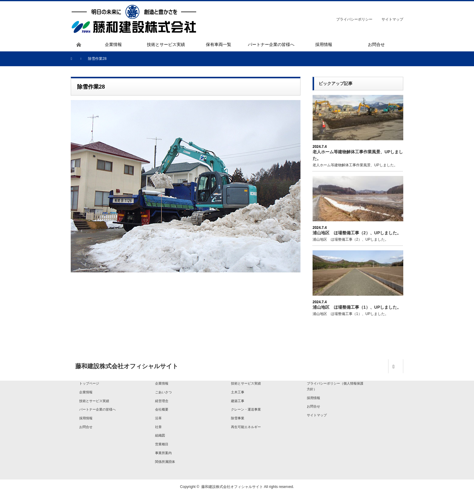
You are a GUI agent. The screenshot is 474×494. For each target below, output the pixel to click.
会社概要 (161, 409)
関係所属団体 (165, 461)
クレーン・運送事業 (246, 409)
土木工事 (237, 392)
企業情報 (86, 392)
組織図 (160, 435)
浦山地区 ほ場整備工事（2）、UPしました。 (357, 232)
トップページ (89, 383)
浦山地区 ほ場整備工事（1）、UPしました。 (357, 307)
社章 (158, 427)
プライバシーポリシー (354, 19)
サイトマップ (392, 19)
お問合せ (86, 427)
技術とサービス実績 (94, 401)
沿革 (158, 418)
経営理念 (161, 401)
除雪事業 (237, 418)
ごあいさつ (163, 392)
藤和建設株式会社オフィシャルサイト (232, 487)
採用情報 (86, 418)
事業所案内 (163, 453)
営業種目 (161, 444)
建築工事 (237, 401)
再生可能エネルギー (246, 427)
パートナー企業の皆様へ (97, 409)
